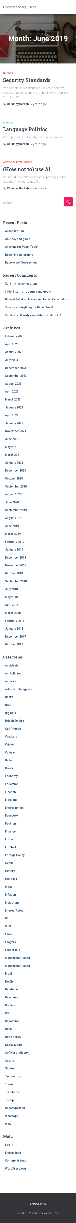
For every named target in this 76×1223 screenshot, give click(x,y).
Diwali (9, 768)
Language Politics (25, 129)
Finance (8, 73)
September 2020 (16, 486)
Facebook (11, 815)
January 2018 (14, 628)
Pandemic (12, 989)
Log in (9, 1144)
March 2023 (13, 399)
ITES (8, 926)
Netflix (9, 981)
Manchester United (17, 957)
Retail (9, 1029)
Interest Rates (14, 910)
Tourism (10, 1084)
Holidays (11, 878)
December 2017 (15, 636)
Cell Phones (13, 728)
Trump (9, 1100)
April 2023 (11, 391)
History (10, 871)
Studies (10, 1068)
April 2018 (11, 604)
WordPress (51, 1213)
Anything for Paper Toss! (21, 246)
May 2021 (11, 447)
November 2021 (15, 431)
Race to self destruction (21, 262)
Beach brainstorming (19, 254)
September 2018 (16, 581)
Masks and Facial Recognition (48, 299)
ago (38, 104)
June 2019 (12, 526)
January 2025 (14, 352)
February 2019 (14, 541)
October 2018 (14, 573)
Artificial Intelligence (17, 162)
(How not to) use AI (26, 169)
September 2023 (16, 375)
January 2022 (14, 423)
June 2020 (12, 502)
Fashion (10, 823)
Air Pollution (13, 673)
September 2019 (16, 510)
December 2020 (15, 470)
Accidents (11, 665)
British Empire (14, 720)
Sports (9, 1060)
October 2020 (14, 478)
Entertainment (14, 807)
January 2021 (14, 462)
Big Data (10, 713)
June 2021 (12, 439)
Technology (13, 1076)
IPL (7, 918)
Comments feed (15, 1160)
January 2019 (14, 549)
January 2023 (14, 407)
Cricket (9, 744)
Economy (9, 122)
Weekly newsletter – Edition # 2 (40, 315)
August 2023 (13, 383)
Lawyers (10, 942)
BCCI (8, 705)
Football (10, 847)
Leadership (12, 949)
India (8, 886)
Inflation (10, 894)
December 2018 (15, 557)
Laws (8, 934)
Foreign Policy (15, 855)
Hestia (22, 1213)
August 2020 (13, 494)
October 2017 (14, 644)
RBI (7, 1013)
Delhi (8, 760)
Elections (11, 799)
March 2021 (13, 454)
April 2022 (11, 415)
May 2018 (11, 597)
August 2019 (13, 518)
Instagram (12, 902)
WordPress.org (15, 1168)
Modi (8, 973)
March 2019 (13, 533)
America (10, 681)
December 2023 (15, 368)
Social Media (13, 1045)
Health (9, 863)
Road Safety (13, 1037)
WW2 (8, 1124)
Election (10, 792)
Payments (11, 997)
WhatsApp (11, 1116)
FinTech (10, 839)
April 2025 (11, 344)
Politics (10, 1005)
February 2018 (14, 620)
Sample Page (38, 1203)
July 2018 (11, 589)
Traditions (12, 1092)
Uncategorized (15, 1108)
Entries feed (13, 1152)
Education (11, 784)
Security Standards (26, 80)
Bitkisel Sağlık (14, 299)
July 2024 (11, 360)
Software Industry (17, 1052)
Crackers (11, 736)
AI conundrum (14, 231)
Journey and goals (17, 239)
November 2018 (15, 565)
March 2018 (13, 612)
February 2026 (14, 336)
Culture (10, 752)
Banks (9, 697)
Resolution (12, 1021)
